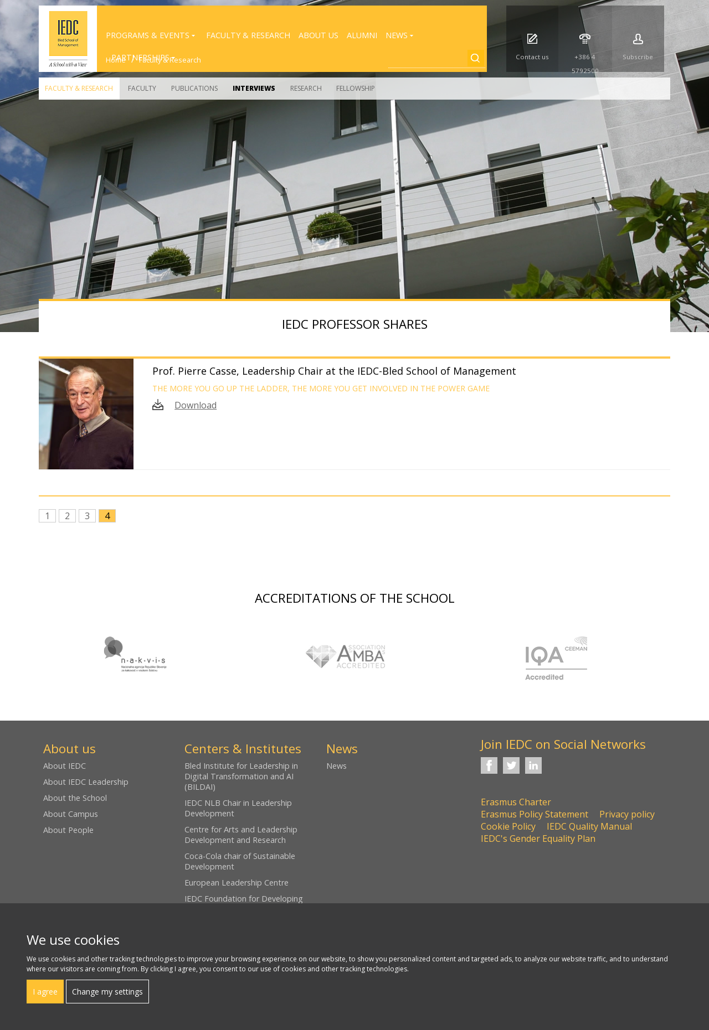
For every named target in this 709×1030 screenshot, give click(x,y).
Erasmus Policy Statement (534, 814)
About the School (75, 798)
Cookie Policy (508, 826)
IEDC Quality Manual (589, 826)
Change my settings (107, 991)
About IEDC (64, 765)
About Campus (70, 814)
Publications (194, 88)
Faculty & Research (79, 88)
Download (195, 405)
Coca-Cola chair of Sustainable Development (239, 861)
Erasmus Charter (516, 802)
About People (68, 830)
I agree (45, 991)
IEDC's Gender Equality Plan (538, 838)
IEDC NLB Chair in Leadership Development (238, 808)
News (336, 765)
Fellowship (355, 88)
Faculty (142, 88)
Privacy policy (627, 814)
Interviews (254, 88)
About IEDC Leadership (86, 782)
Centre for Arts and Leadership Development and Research (240, 834)
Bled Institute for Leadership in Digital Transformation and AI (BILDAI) (241, 776)
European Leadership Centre (236, 882)
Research (306, 88)
